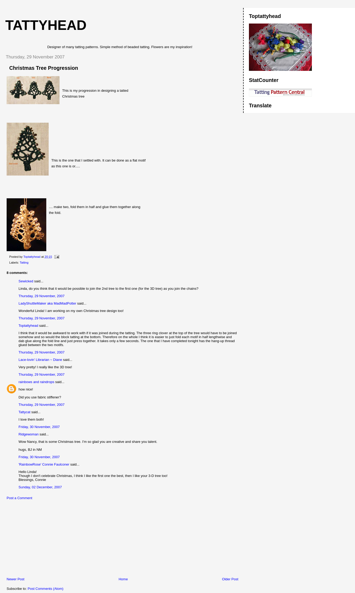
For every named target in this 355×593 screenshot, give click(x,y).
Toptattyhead (28, 326)
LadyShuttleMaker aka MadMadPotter (47, 303)
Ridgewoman (29, 434)
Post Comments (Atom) (45, 589)
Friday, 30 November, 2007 (39, 427)
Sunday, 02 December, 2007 (40, 487)
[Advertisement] (41, 540)
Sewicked (26, 281)
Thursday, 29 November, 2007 (42, 296)
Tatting (24, 262)
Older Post (230, 579)
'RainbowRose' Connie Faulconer (44, 464)
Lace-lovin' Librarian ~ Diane (40, 360)
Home (123, 579)
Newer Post (15, 579)
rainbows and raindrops (37, 382)
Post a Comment (19, 498)
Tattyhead (46, 25)
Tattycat (24, 412)
